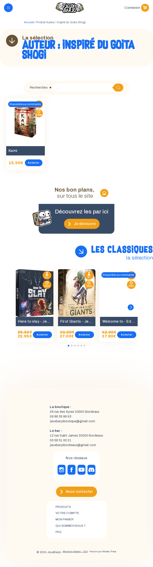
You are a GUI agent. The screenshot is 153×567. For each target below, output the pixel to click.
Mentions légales (66, 558)
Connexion (132, 10)
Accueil (29, 26)
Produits (64, 511)
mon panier (66, 525)
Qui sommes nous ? (73, 531)
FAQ (59, 538)
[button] (131, 312)
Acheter (38, 167)
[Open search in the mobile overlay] (88, 92)
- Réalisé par (106, 559)
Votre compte (69, 518)
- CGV (82, 558)
